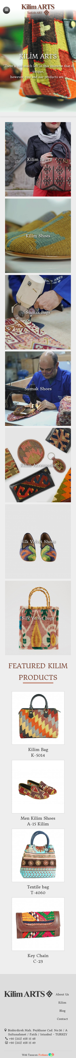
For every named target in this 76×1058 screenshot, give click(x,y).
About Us (62, 994)
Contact (62, 1019)
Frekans (43, 1054)
